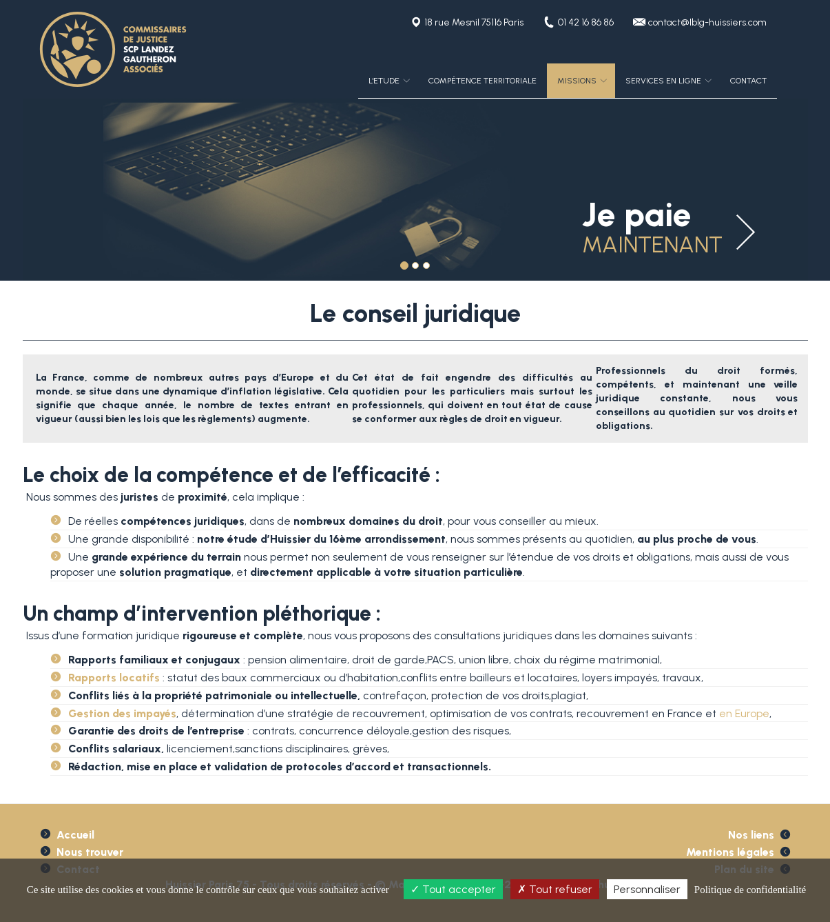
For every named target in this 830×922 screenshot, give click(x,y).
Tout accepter (453, 889)
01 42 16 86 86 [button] (586, 22)
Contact (748, 81)
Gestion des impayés (122, 713)
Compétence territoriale (482, 81)
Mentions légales (730, 852)
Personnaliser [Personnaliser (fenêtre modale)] (647, 889)
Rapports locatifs (114, 677)
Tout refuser (554, 889)
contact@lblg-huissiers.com (707, 22)
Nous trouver (89, 852)
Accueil (75, 834)
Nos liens (751, 834)
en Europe (744, 713)
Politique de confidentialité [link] (750, 889)
